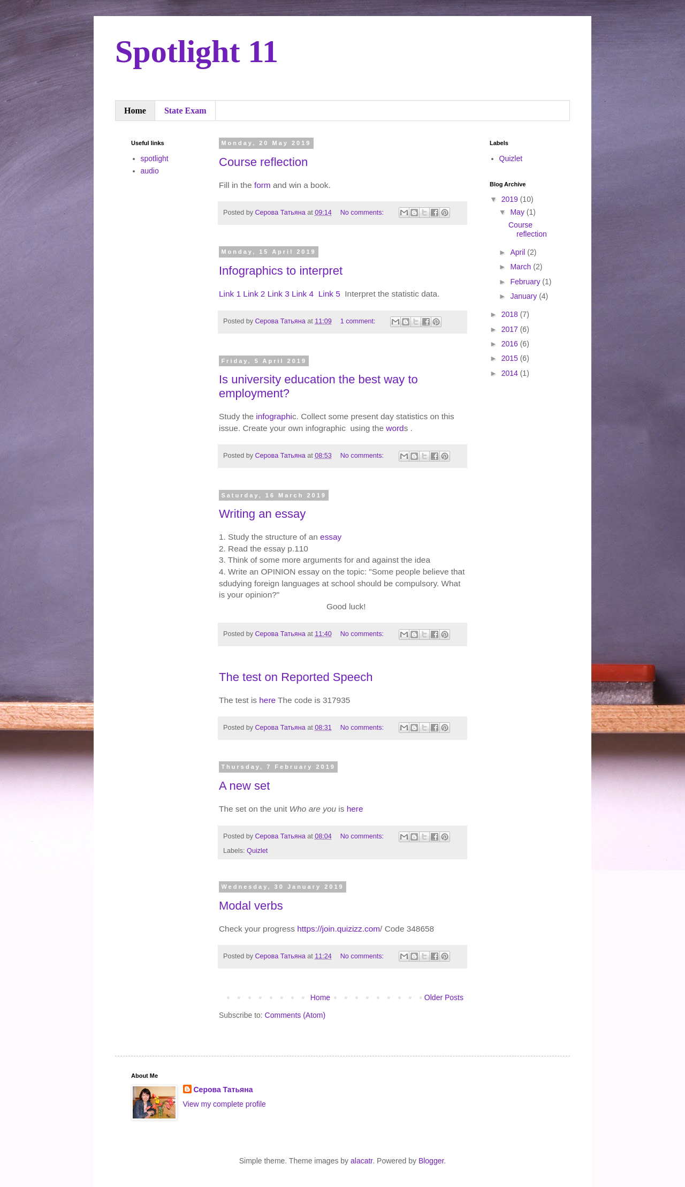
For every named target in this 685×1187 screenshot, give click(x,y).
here (267, 700)
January (524, 296)
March (521, 266)
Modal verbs (251, 905)
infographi (274, 416)
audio (150, 171)
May (518, 212)
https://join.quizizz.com (338, 928)
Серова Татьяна (223, 1089)
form (262, 185)
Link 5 (329, 293)
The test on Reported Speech (295, 677)
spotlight (155, 158)
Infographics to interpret (280, 270)
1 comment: (358, 321)
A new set (244, 785)
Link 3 (279, 293)
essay (330, 536)
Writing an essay (262, 513)
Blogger (431, 1160)
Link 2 (254, 293)
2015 (510, 358)
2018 (510, 314)
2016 (510, 343)
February (526, 281)
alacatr (361, 1160)
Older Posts (443, 997)
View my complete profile (224, 1104)
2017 (510, 329)
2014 (510, 373)
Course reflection (263, 162)
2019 (510, 199)
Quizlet (257, 851)
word (395, 428)
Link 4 (304, 293)
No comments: (363, 212)
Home (135, 110)
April (518, 252)
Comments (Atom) (295, 1015)
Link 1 (230, 293)
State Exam (185, 110)
